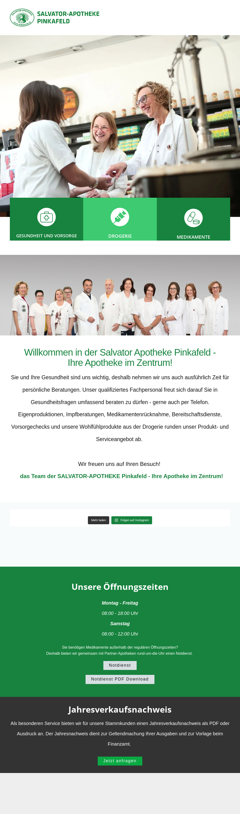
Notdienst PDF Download (120, 679)
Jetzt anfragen (119, 760)
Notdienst (120, 665)
